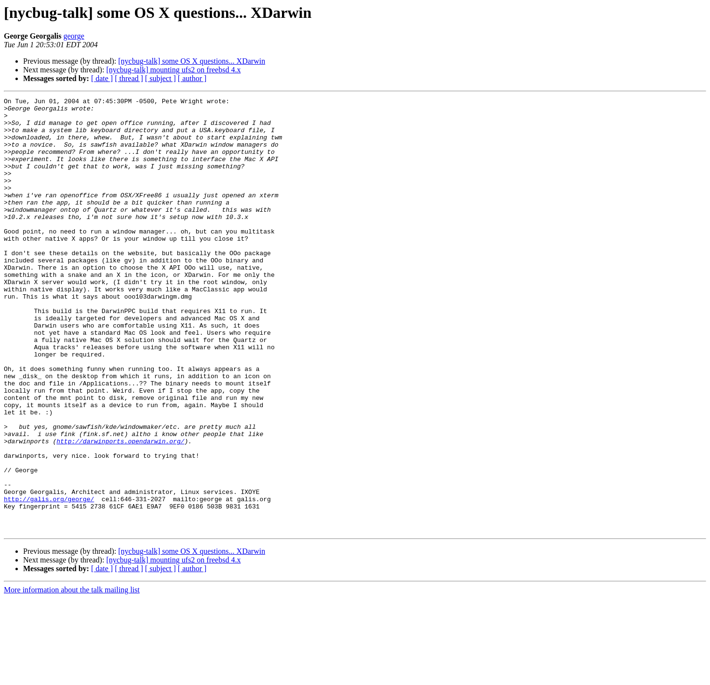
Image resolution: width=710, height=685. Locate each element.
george (74, 36)
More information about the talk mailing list (72, 676)
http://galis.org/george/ (49, 579)
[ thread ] (129, 78)
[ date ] (102, 78)
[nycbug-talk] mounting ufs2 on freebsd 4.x (173, 70)
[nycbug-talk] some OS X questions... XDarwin (191, 61)
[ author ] (192, 78)
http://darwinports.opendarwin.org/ (120, 510)
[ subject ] (160, 78)
